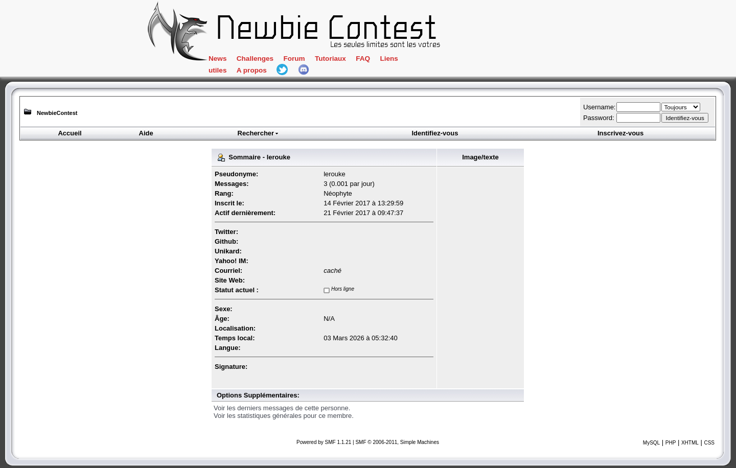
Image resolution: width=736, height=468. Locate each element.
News (217, 58)
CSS (709, 443)
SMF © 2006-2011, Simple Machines (397, 442)
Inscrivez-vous (620, 133)
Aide (146, 133)
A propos (252, 70)
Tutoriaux (330, 58)
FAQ (363, 58)
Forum (294, 58)
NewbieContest (57, 113)
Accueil (69, 133)
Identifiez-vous (434, 133)
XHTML (690, 443)
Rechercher (259, 133)
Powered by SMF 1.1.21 (323, 442)
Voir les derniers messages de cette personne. (282, 408)
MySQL (651, 443)
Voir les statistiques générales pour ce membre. (284, 415)
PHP (670, 443)
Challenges (255, 58)
